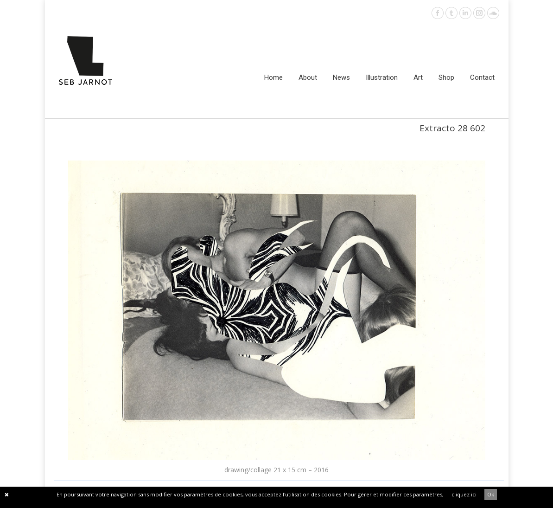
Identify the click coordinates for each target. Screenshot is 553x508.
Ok (490, 494)
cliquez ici (464, 494)
